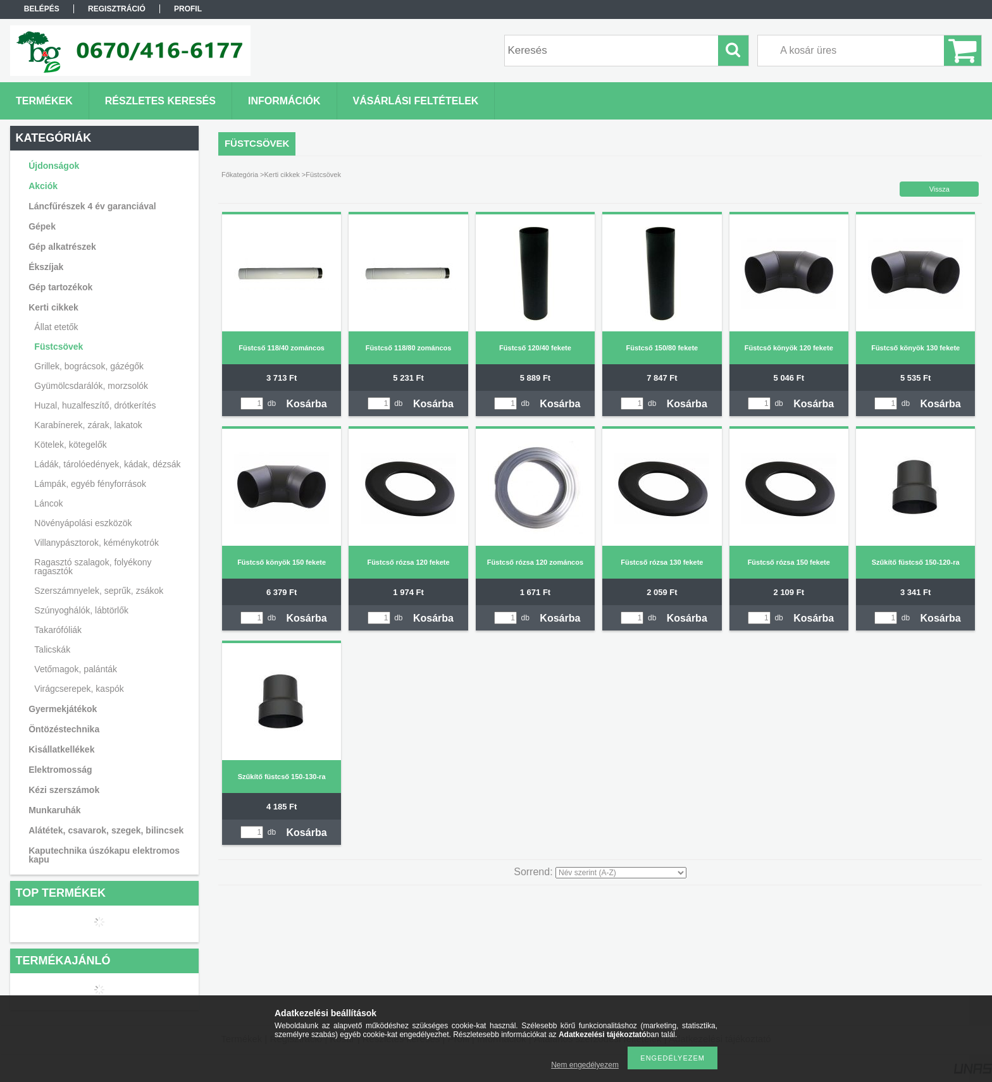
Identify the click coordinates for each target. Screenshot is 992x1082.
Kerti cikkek (282, 174)
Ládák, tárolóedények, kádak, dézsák (107, 464)
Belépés (41, 8)
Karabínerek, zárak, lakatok (88, 425)
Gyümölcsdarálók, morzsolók (91, 386)
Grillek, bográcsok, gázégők (89, 366)
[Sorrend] (620, 872)
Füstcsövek (58, 346)
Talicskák (52, 649)
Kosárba (307, 403)
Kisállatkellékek (61, 749)
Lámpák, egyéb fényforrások (90, 484)
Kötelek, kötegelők (70, 445)
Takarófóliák (58, 630)
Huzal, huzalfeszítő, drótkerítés (95, 405)
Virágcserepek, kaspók (78, 689)
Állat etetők (56, 327)
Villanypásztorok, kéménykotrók (96, 543)
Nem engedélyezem (585, 1064)
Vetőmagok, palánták (75, 669)
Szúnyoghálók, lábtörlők (81, 610)
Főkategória (239, 174)
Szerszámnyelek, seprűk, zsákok (98, 591)
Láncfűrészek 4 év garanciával (92, 206)
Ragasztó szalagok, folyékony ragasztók (92, 566)
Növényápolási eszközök (83, 523)
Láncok (48, 503)
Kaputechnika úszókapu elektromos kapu (104, 854)
